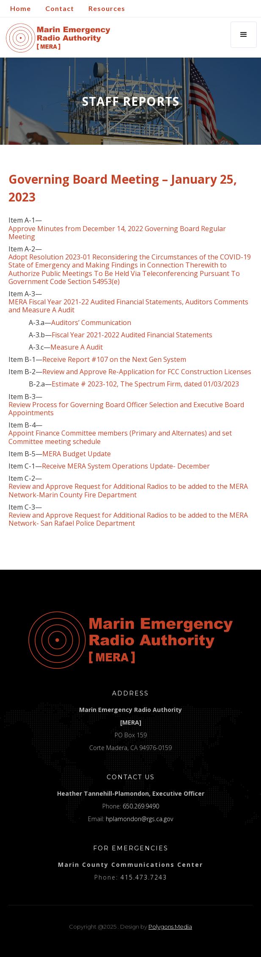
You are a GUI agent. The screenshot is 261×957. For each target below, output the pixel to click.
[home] (56, 37)
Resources (106, 8)
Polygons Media (170, 926)
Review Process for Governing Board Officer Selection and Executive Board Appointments (126, 409)
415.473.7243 (144, 877)
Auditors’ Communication (91, 323)
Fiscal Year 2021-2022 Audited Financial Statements (132, 335)
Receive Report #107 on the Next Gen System (114, 360)
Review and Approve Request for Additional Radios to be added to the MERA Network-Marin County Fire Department (128, 491)
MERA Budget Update (76, 454)
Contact (59, 8)
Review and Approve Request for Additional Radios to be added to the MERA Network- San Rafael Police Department (128, 519)
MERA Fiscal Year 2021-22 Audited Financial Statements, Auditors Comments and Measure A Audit (128, 306)
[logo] (130, 640)
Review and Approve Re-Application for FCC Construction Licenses (146, 372)
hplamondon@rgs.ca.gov (139, 819)
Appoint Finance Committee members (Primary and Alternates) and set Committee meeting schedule (120, 437)
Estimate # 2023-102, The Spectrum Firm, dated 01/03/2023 (145, 384)
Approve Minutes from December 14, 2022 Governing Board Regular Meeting (117, 233)
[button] (244, 35)
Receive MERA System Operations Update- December (126, 466)
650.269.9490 (141, 806)
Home (20, 8)
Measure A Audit (76, 347)
